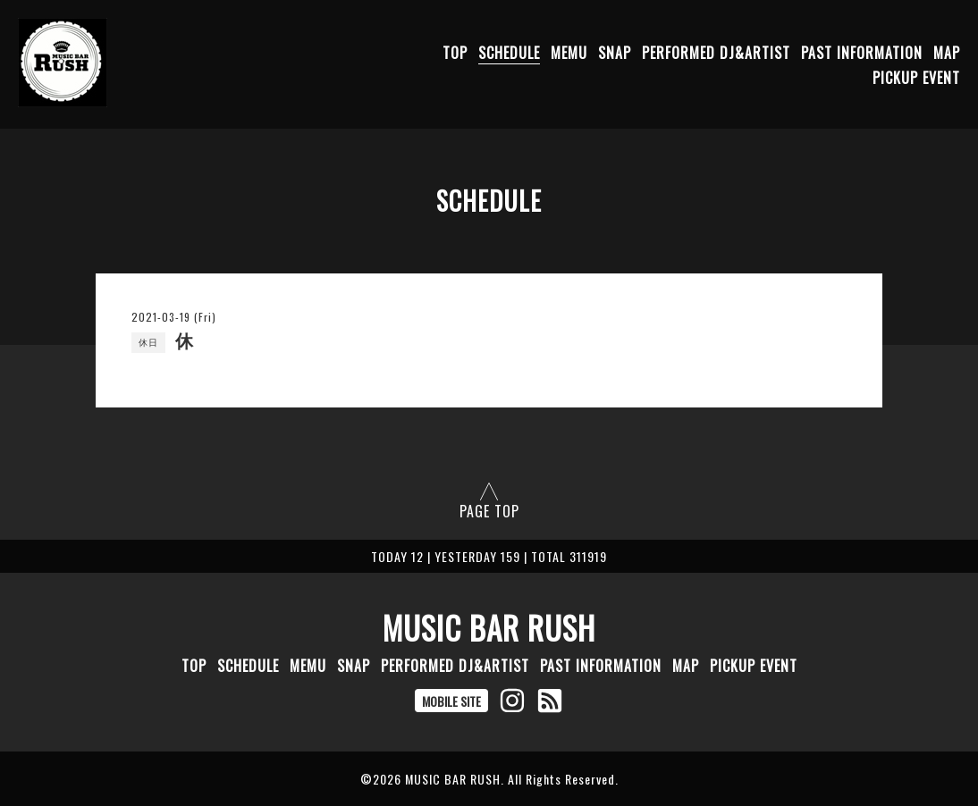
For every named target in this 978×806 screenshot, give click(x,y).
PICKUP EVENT (916, 77)
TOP (455, 52)
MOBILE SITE (451, 701)
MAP (946, 52)
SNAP (614, 52)
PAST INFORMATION (862, 52)
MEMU (569, 52)
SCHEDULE (509, 52)
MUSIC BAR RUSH (489, 627)
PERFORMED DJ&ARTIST (716, 52)
